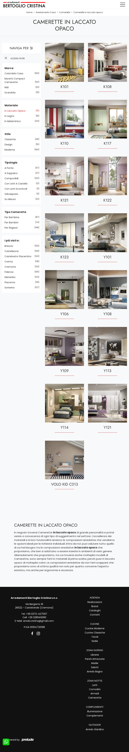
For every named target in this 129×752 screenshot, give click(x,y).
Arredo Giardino (95, 729)
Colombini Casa (15, 73)
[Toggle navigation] (122, 4)
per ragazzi (12, 227)
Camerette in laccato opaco (88, 12)
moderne (11, 149)
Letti (94, 685)
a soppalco (12, 173)
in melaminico (14, 121)
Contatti (95, 614)
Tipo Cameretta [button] (15, 212)
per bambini (13, 222)
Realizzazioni (95, 602)
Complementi (95, 715)
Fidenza (10, 271)
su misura (11, 199)
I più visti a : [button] (12, 240)
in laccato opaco (16, 110)
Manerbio (11, 277)
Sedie (95, 641)
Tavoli (94, 636)
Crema (10, 261)
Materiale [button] (11, 105)
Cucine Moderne (94, 628)
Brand (94, 606)
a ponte (10, 168)
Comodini (94, 689)
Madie (94, 663)
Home (29, 12)
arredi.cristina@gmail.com (38, 621)
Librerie (95, 654)
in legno (11, 116)
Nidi (8, 87)
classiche (11, 139)
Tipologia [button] (11, 162)
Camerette (64, 12)
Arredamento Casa (46, 12)
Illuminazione (94, 711)
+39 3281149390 (37, 617)
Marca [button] (9, 68)
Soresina (11, 287)
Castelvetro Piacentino (19, 256)
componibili (13, 178)
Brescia (10, 245)
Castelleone (13, 251)
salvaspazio (13, 194)
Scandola (11, 92)
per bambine (13, 217)
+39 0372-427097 (36, 614)
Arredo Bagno (95, 671)
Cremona (11, 266)
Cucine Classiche (95, 632)
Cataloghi (94, 610)
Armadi (95, 693)
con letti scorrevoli (17, 188)
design (10, 144)
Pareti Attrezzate (95, 658)
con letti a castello (17, 183)
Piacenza (11, 282)
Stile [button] (8, 134)
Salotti (94, 667)
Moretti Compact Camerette (15, 80)
